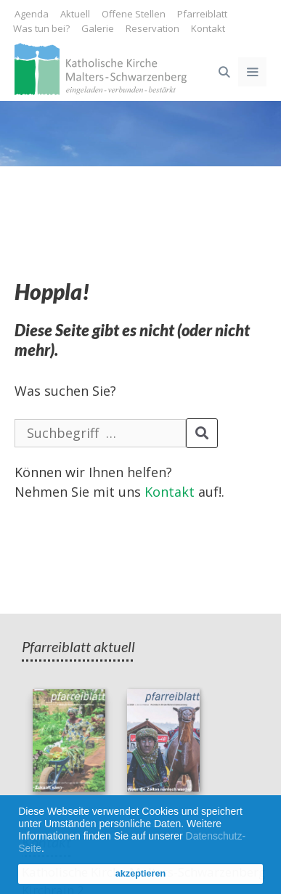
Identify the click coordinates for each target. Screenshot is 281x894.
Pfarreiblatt (202, 13)
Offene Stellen (134, 13)
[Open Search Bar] (223, 71)
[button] (49, 850)
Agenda (32, 13)
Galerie (97, 28)
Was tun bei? (41, 28)
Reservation (152, 28)
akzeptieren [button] (140, 874)
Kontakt (208, 28)
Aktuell (75, 13)
